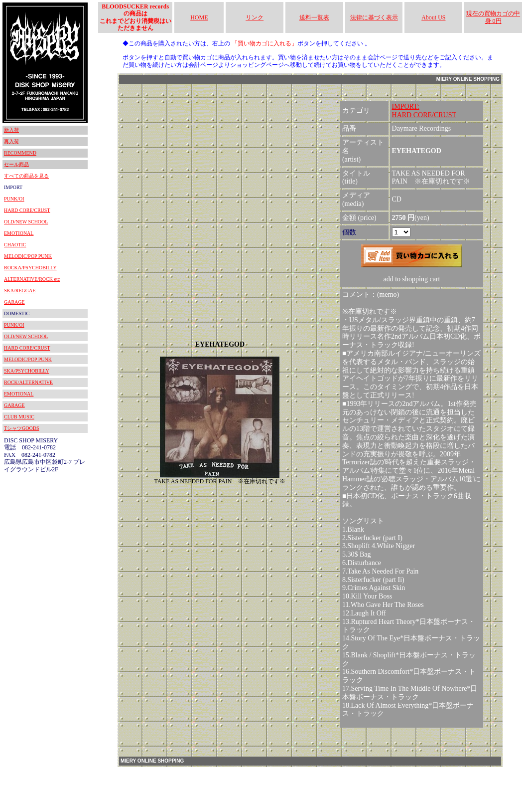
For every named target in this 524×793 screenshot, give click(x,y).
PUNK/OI (14, 198)
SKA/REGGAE (19, 290)
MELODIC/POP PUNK (28, 256)
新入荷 (11, 130)
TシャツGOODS (21, 428)
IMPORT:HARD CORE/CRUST (424, 111)
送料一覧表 (314, 17)
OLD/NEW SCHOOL (26, 221)
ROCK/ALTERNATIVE (28, 382)
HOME (199, 17)
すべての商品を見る (26, 176)
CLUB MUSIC (19, 416)
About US (433, 17)
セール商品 (16, 164)
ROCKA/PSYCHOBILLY (30, 267)
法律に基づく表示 (374, 17)
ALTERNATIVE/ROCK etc (32, 279)
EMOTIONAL (18, 233)
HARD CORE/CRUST (27, 210)
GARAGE (14, 302)
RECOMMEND (20, 153)
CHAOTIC (15, 244)
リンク (254, 17)
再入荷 (11, 141)
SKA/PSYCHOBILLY (26, 371)
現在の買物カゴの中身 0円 (493, 17)
